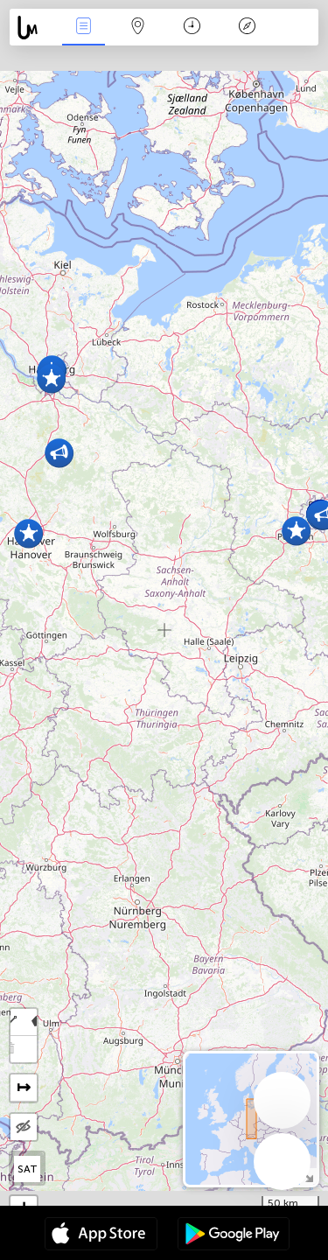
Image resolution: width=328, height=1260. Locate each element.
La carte (138, 27)
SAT (27, 1169)
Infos (83, 27)
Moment (192, 27)
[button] (28, 533)
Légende (246, 27)
